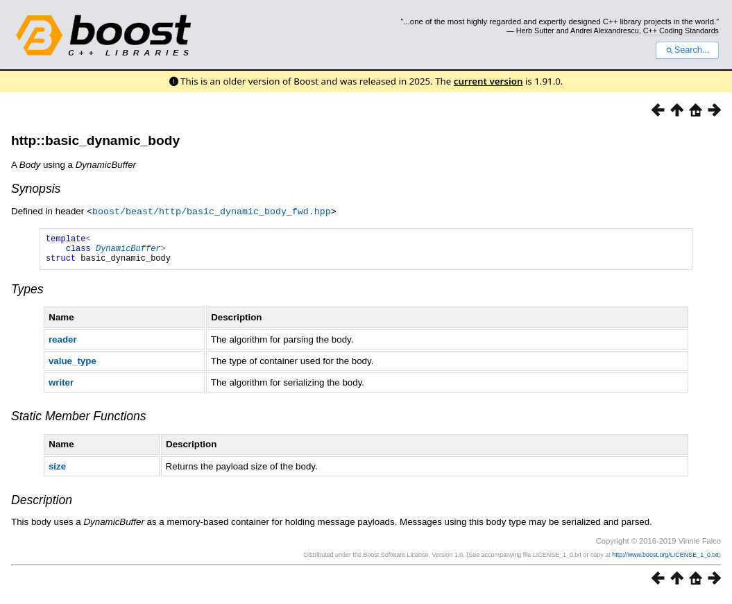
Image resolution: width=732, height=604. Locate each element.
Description (41, 505)
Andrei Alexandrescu (604, 30)
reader (63, 345)
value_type (72, 366)
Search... (687, 50)
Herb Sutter (535, 30)
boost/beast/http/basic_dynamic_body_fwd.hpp (211, 211)
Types (27, 295)
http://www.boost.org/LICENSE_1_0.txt (665, 560)
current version (488, 81)
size (57, 472)
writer (61, 388)
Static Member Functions (78, 422)
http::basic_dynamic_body (95, 140)
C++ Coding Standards (681, 30)
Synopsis (35, 189)
